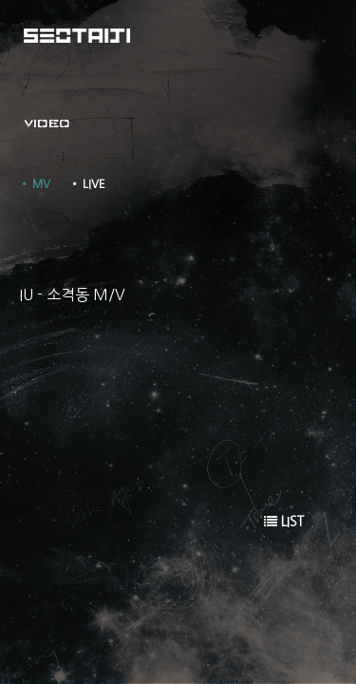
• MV (34, 184)
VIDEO (47, 123)
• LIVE (87, 184)
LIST (284, 521)
